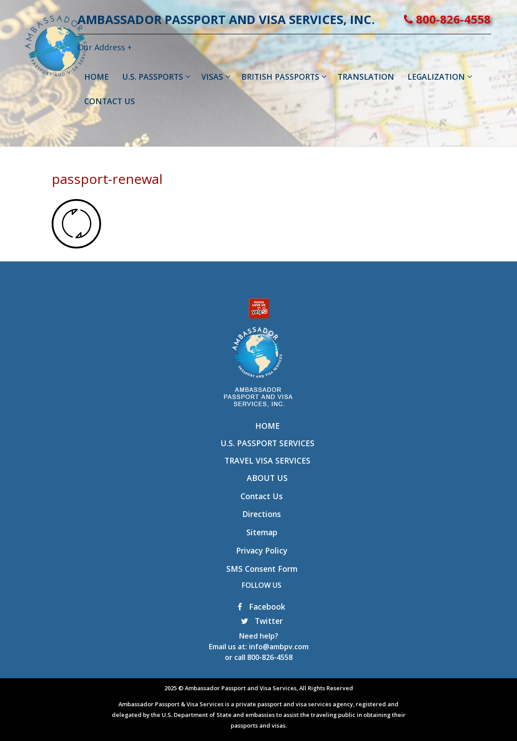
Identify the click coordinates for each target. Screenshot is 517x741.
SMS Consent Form (261, 568)
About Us (267, 477)
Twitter (262, 620)
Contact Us (261, 496)
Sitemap (261, 532)
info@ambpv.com (279, 646)
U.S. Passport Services (267, 443)
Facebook (261, 606)
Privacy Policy (261, 550)
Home (267, 425)
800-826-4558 (473, 19)
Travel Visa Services (267, 460)
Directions (261, 514)
